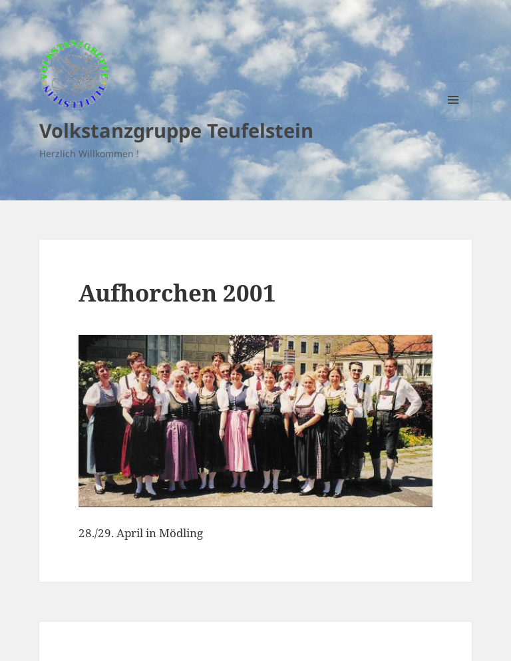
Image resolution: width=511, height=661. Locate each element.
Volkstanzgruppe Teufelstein (176, 130)
